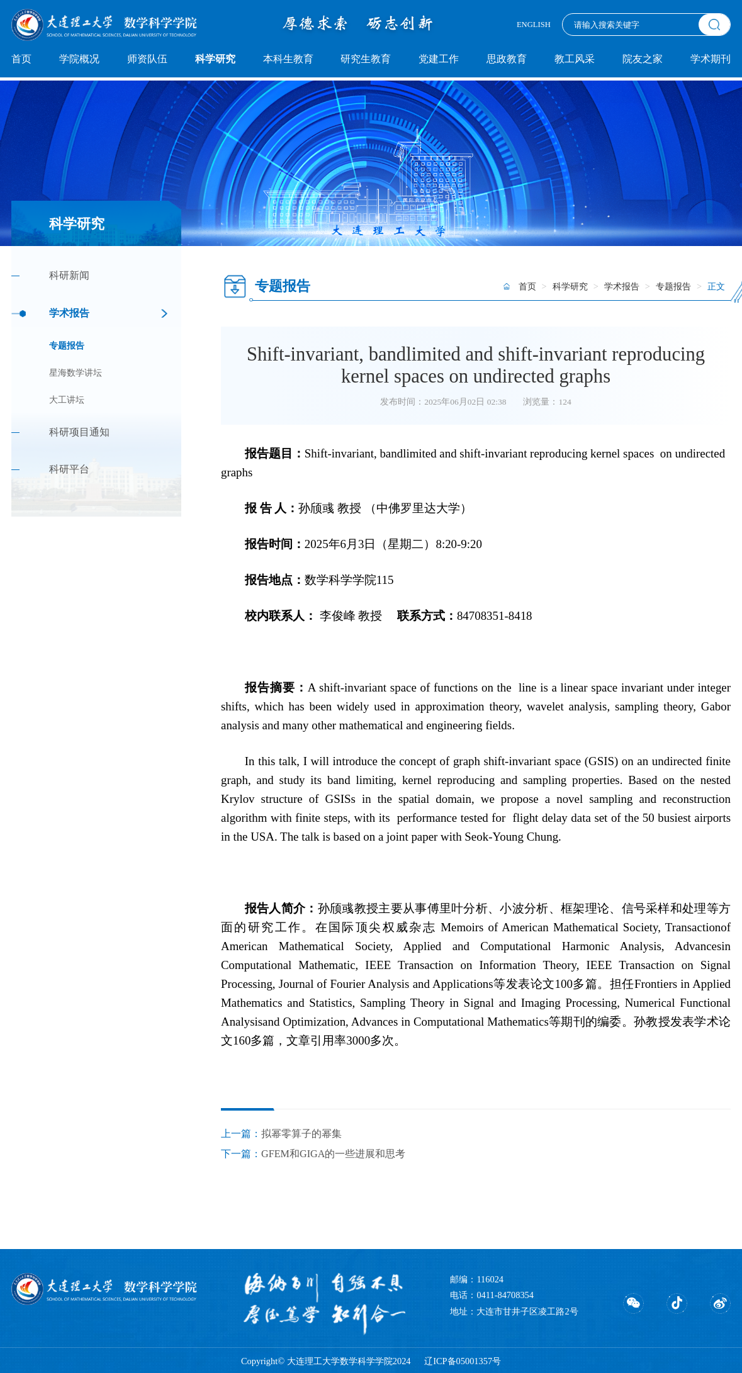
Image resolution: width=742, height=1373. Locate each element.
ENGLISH (534, 24)
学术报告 (69, 313)
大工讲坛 (66, 400)
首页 (21, 59)
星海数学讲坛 (75, 373)
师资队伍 (147, 59)
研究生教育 (365, 59)
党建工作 (439, 59)
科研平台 (69, 469)
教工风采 (574, 59)
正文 (716, 286)
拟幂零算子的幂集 (301, 1134)
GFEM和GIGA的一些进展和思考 (333, 1154)
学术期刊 (710, 59)
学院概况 (79, 59)
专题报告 (66, 345)
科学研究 (215, 59)
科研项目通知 (79, 432)
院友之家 (642, 59)
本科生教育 (288, 59)
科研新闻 (69, 275)
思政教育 (506, 59)
